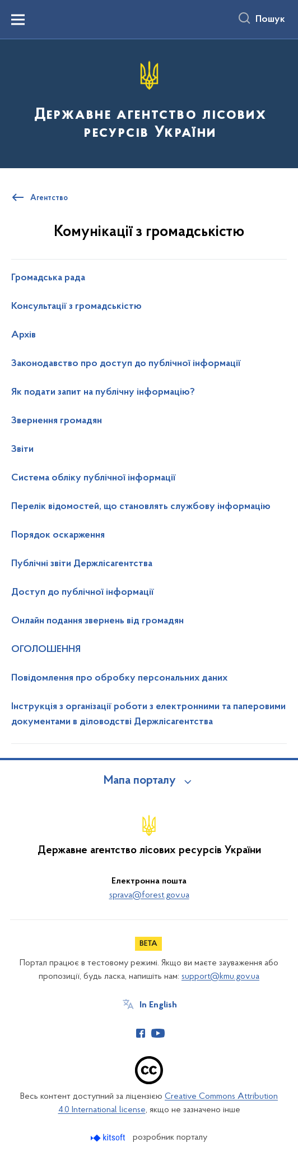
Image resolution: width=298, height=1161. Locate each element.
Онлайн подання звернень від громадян (97, 621)
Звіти (22, 450)
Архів (23, 335)
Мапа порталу (140, 781)
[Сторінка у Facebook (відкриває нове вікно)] (140, 1033)
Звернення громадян (56, 421)
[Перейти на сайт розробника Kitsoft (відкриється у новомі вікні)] (109, 1138)
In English (158, 1005)
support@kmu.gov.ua (220, 976)
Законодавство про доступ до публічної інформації (126, 364)
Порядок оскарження (58, 535)
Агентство (49, 198)
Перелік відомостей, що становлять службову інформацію (141, 507)
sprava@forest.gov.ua (149, 895)
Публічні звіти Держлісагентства (81, 564)
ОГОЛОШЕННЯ (46, 650)
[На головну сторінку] (149, 103)
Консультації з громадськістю (76, 307)
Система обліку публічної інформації (93, 478)
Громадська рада (48, 278)
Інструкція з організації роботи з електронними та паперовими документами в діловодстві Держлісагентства (148, 714)
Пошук (270, 20)
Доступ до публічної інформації (82, 593)
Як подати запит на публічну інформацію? (103, 392)
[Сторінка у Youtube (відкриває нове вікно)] (158, 1033)
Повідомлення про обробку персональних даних (119, 678)
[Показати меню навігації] (17, 19)
